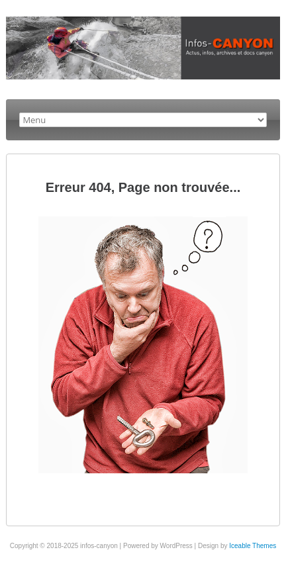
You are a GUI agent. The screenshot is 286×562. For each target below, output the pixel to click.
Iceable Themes (252, 545)
